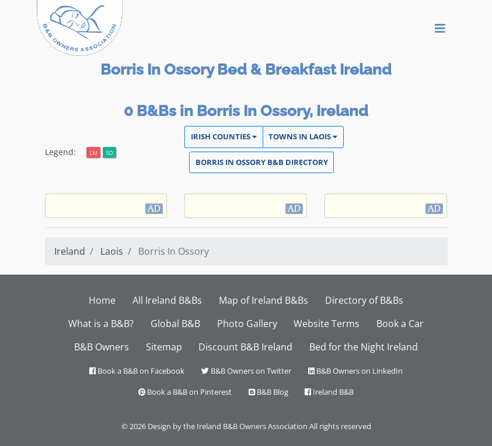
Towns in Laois (302, 136)
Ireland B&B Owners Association (252, 426)
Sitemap (164, 346)
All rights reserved (340, 426)
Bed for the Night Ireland (363, 346)
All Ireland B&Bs (167, 300)
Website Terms (327, 323)
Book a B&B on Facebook (136, 371)
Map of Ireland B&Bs (263, 300)
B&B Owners (101, 346)
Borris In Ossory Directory (262, 162)
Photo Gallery (247, 323)
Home (102, 300)
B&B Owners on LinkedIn (355, 371)
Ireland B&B (329, 392)
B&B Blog (268, 392)
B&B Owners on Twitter (246, 371)
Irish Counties (224, 136)
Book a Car (400, 323)
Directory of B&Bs (364, 300)
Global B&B (175, 323)
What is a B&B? (101, 323)
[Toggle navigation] (440, 28)
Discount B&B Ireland (245, 346)
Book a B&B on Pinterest (185, 392)
